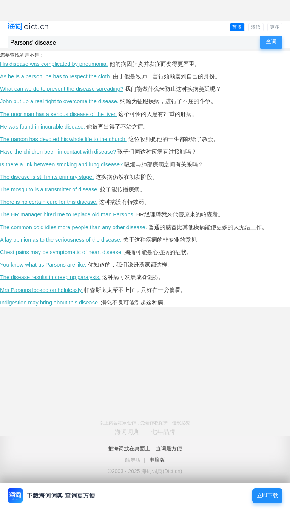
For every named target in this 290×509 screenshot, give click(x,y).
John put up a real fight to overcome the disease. (59, 101)
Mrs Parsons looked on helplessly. (41, 290)
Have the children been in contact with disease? (58, 152)
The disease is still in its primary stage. (47, 177)
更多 (275, 27)
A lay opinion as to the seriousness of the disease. (61, 240)
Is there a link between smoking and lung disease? (61, 164)
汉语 (256, 27)
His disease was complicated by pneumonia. (54, 64)
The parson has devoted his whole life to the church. (63, 139)
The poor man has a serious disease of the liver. (58, 114)
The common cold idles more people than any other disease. (73, 227)
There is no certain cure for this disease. (48, 202)
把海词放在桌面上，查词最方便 (145, 448)
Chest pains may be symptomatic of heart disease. (61, 252)
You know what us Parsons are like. (43, 265)
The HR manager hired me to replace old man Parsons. (67, 214)
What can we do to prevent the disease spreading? (61, 89)
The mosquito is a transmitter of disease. (49, 189)
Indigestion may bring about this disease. (49, 303)
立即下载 (267, 495)
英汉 (237, 27)
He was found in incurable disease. (42, 127)
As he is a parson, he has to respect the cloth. (55, 76)
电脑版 (157, 460)
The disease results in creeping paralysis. (50, 277)
